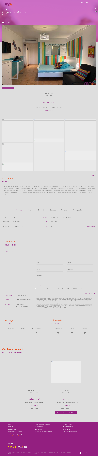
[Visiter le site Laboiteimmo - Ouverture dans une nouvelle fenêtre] (84, 453)
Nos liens (63, 452)
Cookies (35, 453)
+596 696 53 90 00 (39, 429)
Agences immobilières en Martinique (11, 17)
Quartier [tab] (64, 210)
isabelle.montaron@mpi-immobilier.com (43, 431)
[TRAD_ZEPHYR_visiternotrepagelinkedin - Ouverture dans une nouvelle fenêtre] (21, 434)
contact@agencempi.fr (23, 299)
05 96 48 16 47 (21, 295)
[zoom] (17, 120)
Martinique (29, 17)
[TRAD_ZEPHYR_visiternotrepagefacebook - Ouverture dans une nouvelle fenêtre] (9, 434)
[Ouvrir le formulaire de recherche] (84, 3)
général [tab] (19, 210)
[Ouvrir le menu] (95, 2)
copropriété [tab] (77, 210)
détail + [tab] (30, 210)
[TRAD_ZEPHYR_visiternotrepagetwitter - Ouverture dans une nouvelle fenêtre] (13, 434)
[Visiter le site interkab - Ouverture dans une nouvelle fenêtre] (20, 447)
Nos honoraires (36, 452)
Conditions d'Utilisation (64, 307)
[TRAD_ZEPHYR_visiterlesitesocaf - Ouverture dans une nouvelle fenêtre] (12, 447)
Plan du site (44, 452)
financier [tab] (41, 210)
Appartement (41, 17)
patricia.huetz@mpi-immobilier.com (15, 431)
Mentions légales (52, 452)
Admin (58, 452)
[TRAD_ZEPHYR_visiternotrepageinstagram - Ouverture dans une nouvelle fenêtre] (17, 434)
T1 (46, 17)
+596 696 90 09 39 (12, 429)
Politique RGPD (69, 452)
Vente (23, 17)
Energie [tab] (53, 210)
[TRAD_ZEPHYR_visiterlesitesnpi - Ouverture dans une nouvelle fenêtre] (25, 447)
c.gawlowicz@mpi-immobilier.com (70, 431)
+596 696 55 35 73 (67, 429)
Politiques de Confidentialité (53, 307)
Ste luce (35, 17)
